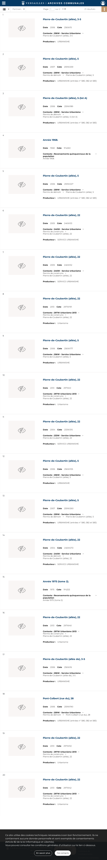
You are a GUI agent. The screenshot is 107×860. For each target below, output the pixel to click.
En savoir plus (43, 853)
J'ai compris (63, 853)
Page (45, 9)
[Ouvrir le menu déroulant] (3, 3)
